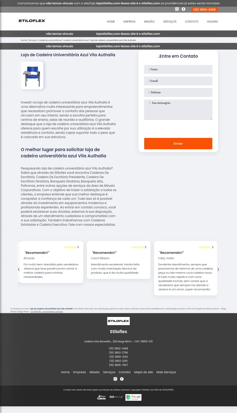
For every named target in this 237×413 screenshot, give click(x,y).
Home (108, 21)
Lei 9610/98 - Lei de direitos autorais (47, 311)
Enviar (178, 144)
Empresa (127, 21)
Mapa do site (143, 372)
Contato (191, 21)
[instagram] (177, 9)
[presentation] (178, 128)
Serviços (168, 21)
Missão (147, 21)
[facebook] (183, 9)
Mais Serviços (166, 372)
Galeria (212, 21)
